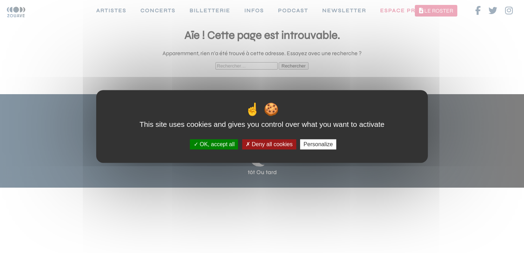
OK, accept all (214, 144)
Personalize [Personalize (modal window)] (318, 144)
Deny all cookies (269, 144)
